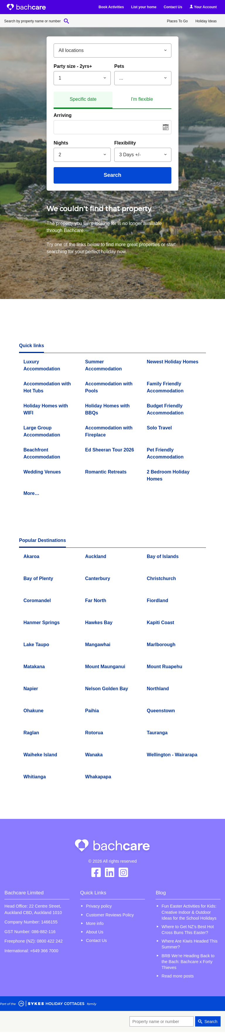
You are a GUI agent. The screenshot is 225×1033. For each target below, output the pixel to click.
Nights (61, 142)
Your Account (203, 7)
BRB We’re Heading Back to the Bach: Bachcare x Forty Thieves (188, 961)
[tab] (83, 100)
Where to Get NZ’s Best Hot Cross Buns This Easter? (188, 929)
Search (112, 175)
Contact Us (173, 7)
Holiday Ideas (206, 21)
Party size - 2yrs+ (73, 66)
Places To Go (177, 21)
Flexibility (125, 142)
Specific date (83, 99)
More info (95, 923)
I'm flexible (142, 99)
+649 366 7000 (44, 950)
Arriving (62, 115)
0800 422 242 (50, 941)
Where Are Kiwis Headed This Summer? (190, 944)
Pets (119, 66)
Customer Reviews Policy (110, 915)
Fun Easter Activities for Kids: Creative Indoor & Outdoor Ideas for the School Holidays (189, 912)
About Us (94, 932)
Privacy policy (99, 906)
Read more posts (178, 976)
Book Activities (111, 7)
